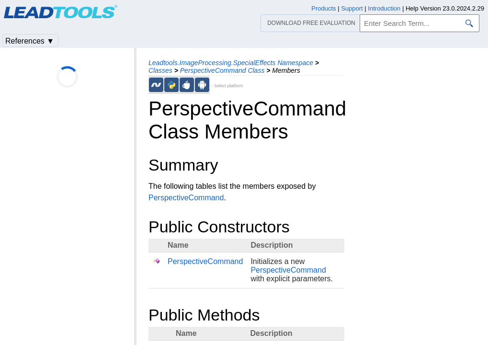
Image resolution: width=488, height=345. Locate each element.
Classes (160, 70)
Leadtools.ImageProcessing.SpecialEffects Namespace (230, 63)
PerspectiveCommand (186, 198)
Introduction (384, 8)
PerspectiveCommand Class (222, 70)
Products (323, 8)
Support (352, 8)
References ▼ (29, 41)
